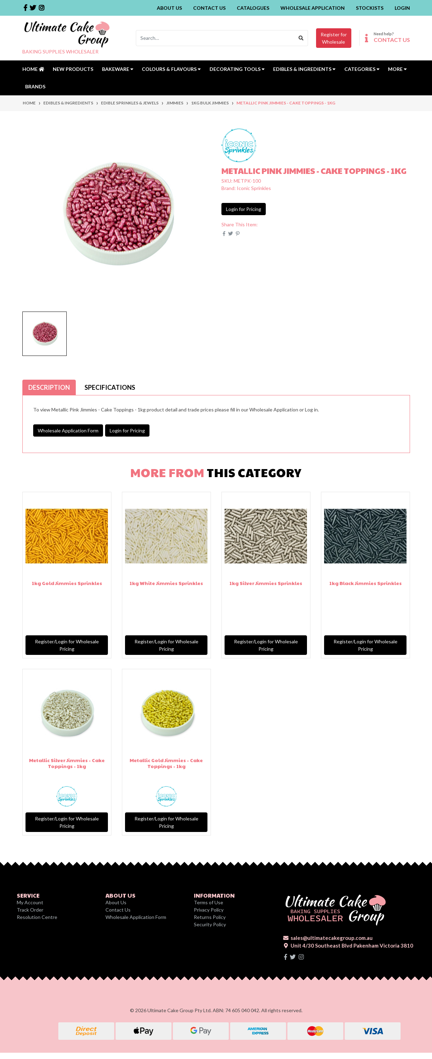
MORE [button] (397, 69)
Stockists (369, 8)
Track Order (30, 910)
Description (49, 387)
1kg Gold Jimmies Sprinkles (67, 582)
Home (33, 69)
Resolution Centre (37, 917)
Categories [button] (362, 69)
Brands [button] (35, 86)
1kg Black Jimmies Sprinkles (365, 582)
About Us (169, 8)
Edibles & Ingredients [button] (304, 69)
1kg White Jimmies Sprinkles (166, 582)
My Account (30, 902)
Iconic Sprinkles (254, 188)
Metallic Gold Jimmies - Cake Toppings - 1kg (166, 763)
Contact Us (209, 8)
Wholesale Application (312, 8)
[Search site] (301, 38)
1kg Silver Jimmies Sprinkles (265, 582)
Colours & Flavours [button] (171, 69)
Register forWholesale (334, 38)
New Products (73, 69)
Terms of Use (208, 902)
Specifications (110, 387)
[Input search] (215, 38)
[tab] (49, 387)
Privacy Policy (209, 910)
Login (402, 8)
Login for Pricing (243, 209)
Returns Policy (210, 917)
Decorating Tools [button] (237, 69)
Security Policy (210, 924)
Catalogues (253, 8)
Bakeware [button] (117, 69)
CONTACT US (392, 39)
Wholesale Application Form (68, 430)
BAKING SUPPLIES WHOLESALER (60, 51)
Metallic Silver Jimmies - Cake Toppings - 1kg (67, 763)
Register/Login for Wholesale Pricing (67, 645)
